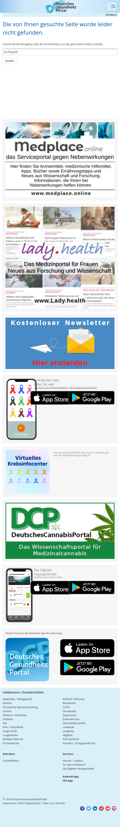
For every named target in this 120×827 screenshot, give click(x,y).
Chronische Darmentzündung (20, 707)
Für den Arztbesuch (74, 764)
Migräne (68, 735)
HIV (5, 723)
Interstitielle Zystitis (74, 723)
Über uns (48, 803)
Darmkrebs (69, 711)
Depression (69, 715)
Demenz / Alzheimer (15, 715)
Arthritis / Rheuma (73, 699)
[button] (82, 808)
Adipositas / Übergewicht (17, 699)
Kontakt (60, 803)
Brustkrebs (69, 703)
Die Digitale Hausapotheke (78, 768)
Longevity (68, 731)
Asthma (7, 703)
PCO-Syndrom (71, 739)
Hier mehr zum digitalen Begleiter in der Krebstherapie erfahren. (65, 387)
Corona (7, 711)
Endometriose (71, 719)
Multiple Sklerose (13, 739)
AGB (20, 803)
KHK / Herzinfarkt (13, 727)
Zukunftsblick (11, 760)
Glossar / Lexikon (73, 760)
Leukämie (68, 727)
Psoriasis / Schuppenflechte (79, 743)
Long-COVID (10, 731)
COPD (66, 707)
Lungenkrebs (10, 735)
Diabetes (8, 719)
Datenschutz (33, 803)
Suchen (9, 61)
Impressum (9, 803)
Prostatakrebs (11, 743)
